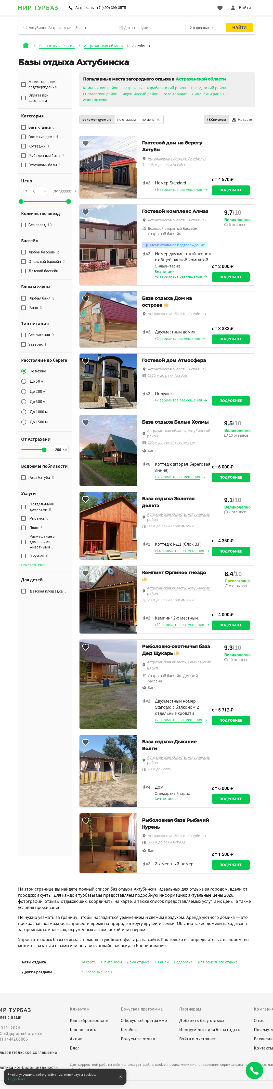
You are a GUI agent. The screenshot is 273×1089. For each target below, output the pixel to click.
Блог (75, 1048)
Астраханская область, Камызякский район (179, 664)
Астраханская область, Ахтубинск (177, 158)
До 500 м (38, 402)
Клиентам (79, 1009)
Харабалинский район (166, 88)
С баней (162, 962)
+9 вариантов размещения (178, 189)
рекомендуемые (96, 120)
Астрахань (84, 8)
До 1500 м (39, 422)
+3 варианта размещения (177, 477)
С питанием (111, 962)
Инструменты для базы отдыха (210, 1029)
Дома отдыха (138, 962)
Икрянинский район (140, 94)
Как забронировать (89, 1020)
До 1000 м (39, 412)
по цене (151, 119)
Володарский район (208, 88)
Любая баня (42, 298)
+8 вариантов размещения (178, 276)
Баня (36, 308)
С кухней (39, 556)
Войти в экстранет (197, 1039)
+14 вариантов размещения (179, 551)
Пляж (36, 528)
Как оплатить (83, 1029)
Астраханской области (201, 79)
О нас (259, 1020)
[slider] (21, 201)
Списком (216, 119)
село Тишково (95, 100)
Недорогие (183, 962)
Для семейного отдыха (218, 962)
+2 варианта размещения (177, 339)
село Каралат (175, 94)
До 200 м (38, 391)
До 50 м (37, 381)
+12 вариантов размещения (179, 625)
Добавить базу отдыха (201, 1020)
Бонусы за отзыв (138, 1039)
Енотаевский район (100, 94)
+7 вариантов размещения (178, 400)
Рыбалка (39, 518)
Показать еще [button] (33, 565)
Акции (76, 1039)
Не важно (38, 371)
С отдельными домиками (42, 507)
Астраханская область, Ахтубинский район (178, 433)
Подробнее (230, 190)
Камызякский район (101, 88)
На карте (242, 119)
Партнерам (190, 1009)
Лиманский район (208, 94)
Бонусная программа (142, 1009)
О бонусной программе (144, 1020)
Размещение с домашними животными (42, 541)
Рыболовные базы (96, 972)
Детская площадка (48, 591)
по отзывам (126, 120)
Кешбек (129, 1029)
